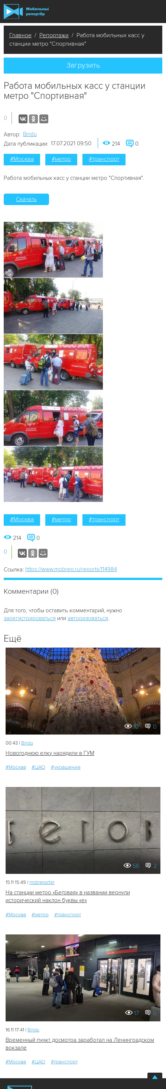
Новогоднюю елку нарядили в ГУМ (50, 753)
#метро (61, 159)
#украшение (66, 767)
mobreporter (42, 882)
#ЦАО (38, 767)
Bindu (30, 134)
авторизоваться (88, 618)
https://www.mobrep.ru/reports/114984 (71, 569)
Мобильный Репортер (26, 11)
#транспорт (104, 159)
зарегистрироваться (30, 618)
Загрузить (83, 65)
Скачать (26, 199)
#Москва (22, 159)
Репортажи (54, 35)
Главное (20, 35)
